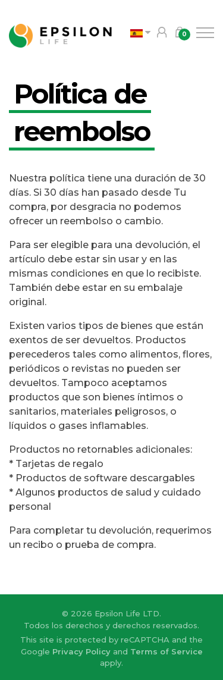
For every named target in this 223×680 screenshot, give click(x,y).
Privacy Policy (81, 651)
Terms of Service (166, 651)
